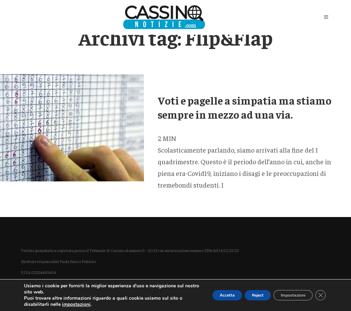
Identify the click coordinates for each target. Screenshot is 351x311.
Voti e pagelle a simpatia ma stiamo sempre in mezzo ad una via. (244, 107)
